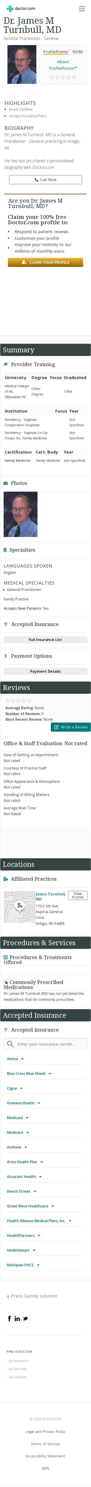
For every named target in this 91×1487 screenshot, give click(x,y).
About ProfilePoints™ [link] (63, 65)
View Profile (78, 895)
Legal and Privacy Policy (45, 1431)
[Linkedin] (17, 1318)
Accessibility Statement (45, 1456)
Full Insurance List (45, 639)
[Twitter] (25, 1318)
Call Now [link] (45, 179)
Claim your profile (46, 262)
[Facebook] (9, 1318)
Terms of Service (45, 1443)
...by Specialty (17, 1369)
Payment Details (45, 671)
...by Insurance (17, 1361)
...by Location (16, 1377)
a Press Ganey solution (32, 1296)
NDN (45, 1468)
